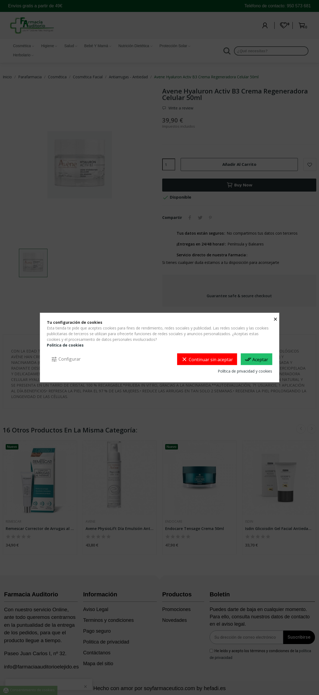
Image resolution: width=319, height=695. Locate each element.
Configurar (66, 359)
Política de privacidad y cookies (245, 371)
